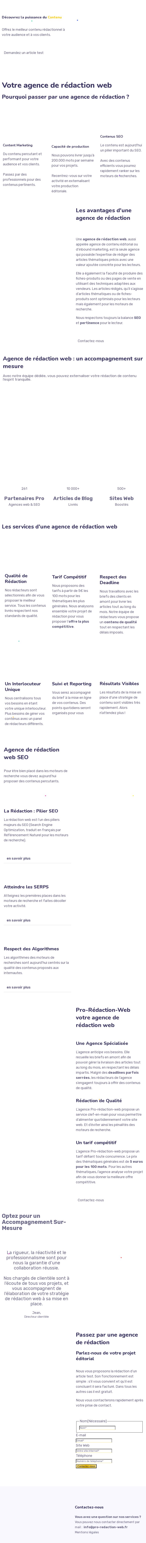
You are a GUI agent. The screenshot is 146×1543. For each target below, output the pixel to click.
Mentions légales (87, 1532)
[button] (37, 858)
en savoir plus (19, 858)
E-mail (81, 1435)
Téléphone (84, 1456)
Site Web (83, 1445)
